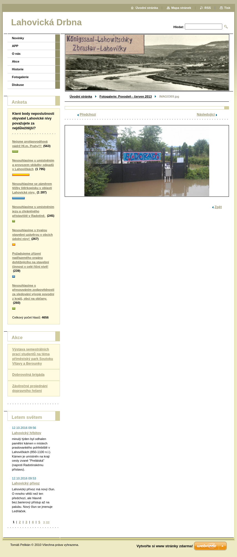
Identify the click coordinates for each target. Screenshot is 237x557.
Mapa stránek (181, 7)
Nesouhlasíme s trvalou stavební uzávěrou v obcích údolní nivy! (32, 234)
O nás (16, 53)
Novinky (18, 38)
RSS (208, 7)
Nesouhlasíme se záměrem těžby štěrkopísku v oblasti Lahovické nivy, (32, 188)
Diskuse (18, 84)
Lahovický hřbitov (26, 433)
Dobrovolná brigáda (28, 375)
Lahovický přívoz (26, 483)
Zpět (218, 207)
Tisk (227, 7)
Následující (206, 114)
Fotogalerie (20, 77)
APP (15, 46)
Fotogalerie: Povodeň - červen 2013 (126, 96)
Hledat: (178, 27)
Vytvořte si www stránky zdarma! (165, 546)
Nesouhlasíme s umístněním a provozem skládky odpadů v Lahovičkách (33, 165)
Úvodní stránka (81, 96)
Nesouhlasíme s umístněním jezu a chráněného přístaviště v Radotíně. (33, 211)
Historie (18, 69)
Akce (15, 61)
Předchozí (88, 114)
